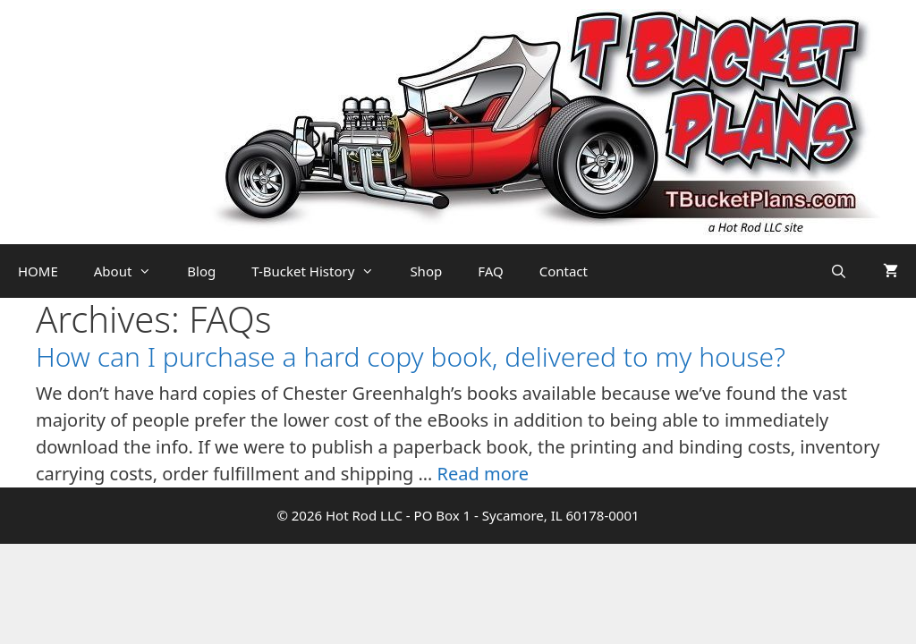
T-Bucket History (321, 271)
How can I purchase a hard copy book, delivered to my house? (410, 356)
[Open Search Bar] (838, 271)
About (132, 271)
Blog (201, 271)
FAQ (491, 271)
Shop (426, 271)
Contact (563, 271)
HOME (38, 271)
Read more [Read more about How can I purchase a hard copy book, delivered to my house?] (483, 474)
